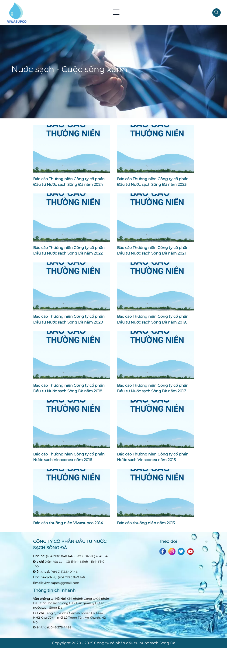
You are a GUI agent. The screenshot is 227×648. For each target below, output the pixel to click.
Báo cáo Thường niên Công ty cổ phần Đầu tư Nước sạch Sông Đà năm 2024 (69, 181)
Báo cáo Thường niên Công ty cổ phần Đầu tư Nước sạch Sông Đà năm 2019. (153, 319)
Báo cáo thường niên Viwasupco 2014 (68, 522)
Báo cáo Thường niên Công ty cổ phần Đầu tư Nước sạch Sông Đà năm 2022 (69, 250)
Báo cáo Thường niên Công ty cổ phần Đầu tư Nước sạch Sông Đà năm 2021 (153, 250)
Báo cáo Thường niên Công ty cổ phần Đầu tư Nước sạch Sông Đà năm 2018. (69, 388)
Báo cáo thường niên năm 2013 (146, 522)
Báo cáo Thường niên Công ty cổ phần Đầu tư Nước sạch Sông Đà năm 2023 (153, 181)
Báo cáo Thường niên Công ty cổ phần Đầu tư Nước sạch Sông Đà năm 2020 (69, 319)
